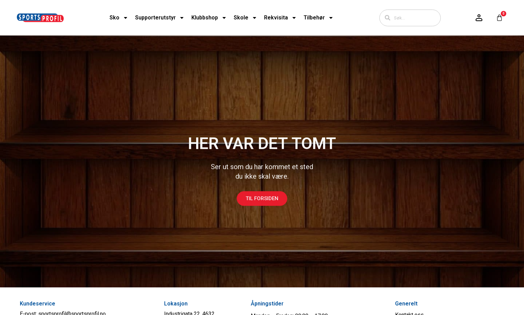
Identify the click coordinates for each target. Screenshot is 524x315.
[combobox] (410, 18)
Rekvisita (280, 18)
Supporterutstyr (160, 18)
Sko (119, 18)
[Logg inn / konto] (478, 17)
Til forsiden (262, 203)
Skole (245, 18)
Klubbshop (209, 18)
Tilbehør (319, 18)
